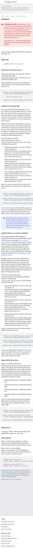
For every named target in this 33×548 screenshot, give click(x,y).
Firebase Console (5, 543)
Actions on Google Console (8, 546)
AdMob (11, 2)
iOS (28, 40)
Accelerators (4, 526)
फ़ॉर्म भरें (7, 44)
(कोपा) (26, 109)
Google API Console (6, 536)
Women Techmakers (6, 529)
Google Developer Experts (7, 524)
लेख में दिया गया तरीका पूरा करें (15, 64)
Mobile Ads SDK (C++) (21, 16)
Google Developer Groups (7, 521)
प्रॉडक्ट (7, 16)
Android (6, 42)
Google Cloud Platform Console (9, 538)
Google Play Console (6, 541)
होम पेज (2, 16)
